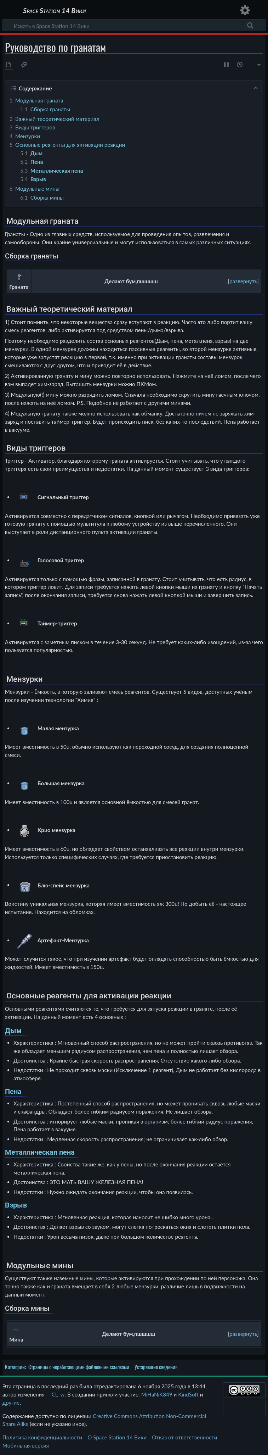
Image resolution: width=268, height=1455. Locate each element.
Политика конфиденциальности (42, 1437)
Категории (15, 1367)
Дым (13, 1031)
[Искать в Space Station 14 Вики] (134, 25)
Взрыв (16, 1205)
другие (11, 1402)
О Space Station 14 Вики (117, 1437)
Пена (13, 1092)
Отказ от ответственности (184, 1437)
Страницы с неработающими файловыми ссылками (78, 1367)
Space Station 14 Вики (54, 10)
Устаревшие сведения (156, 1367)
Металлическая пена (40, 1152)
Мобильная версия (25, 1445)
